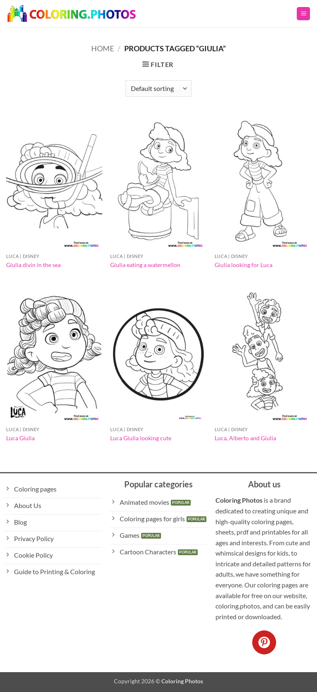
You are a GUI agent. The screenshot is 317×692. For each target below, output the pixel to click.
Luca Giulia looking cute (140, 437)
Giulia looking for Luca (243, 264)
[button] (303, 14)
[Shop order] (158, 88)
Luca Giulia (20, 437)
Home (102, 48)
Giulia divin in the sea (33, 264)
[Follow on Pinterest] (264, 642)
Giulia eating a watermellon (145, 264)
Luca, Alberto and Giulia (245, 437)
